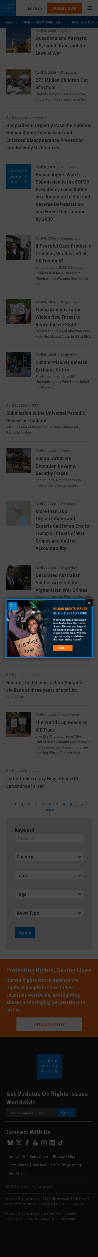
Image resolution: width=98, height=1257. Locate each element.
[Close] (89, 602)
